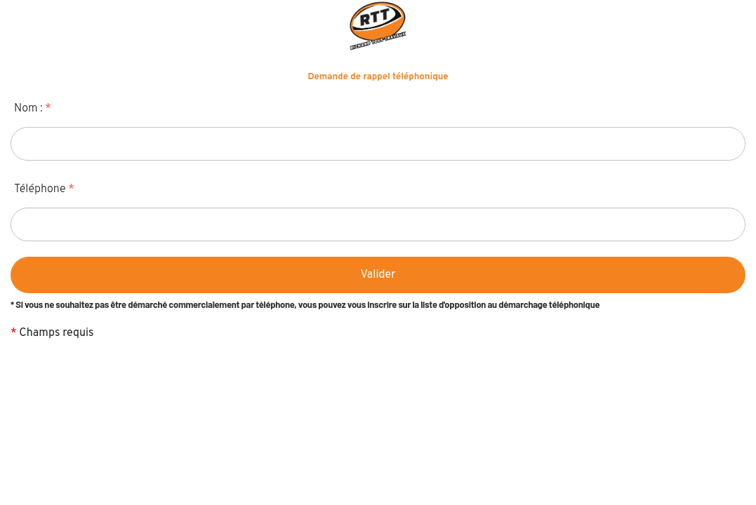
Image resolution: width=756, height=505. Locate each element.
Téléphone (44, 189)
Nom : (32, 109)
